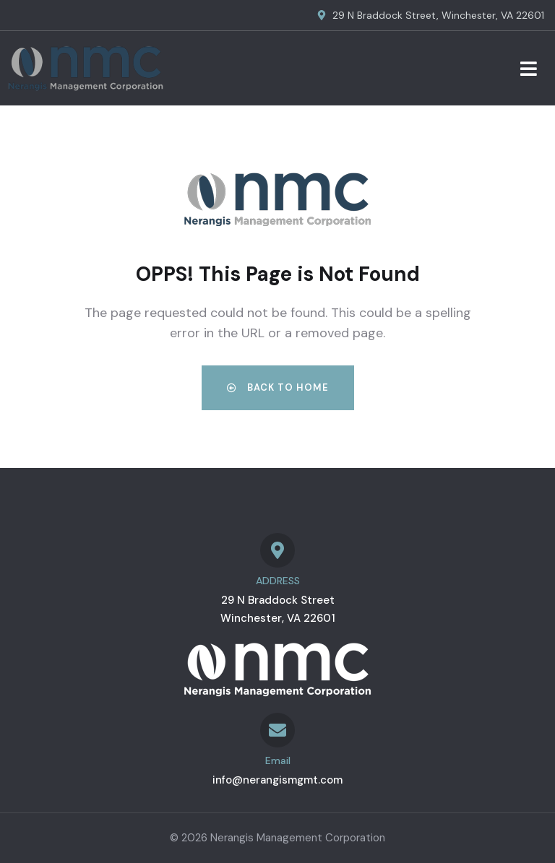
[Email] (277, 730)
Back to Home (278, 387)
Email (278, 760)
